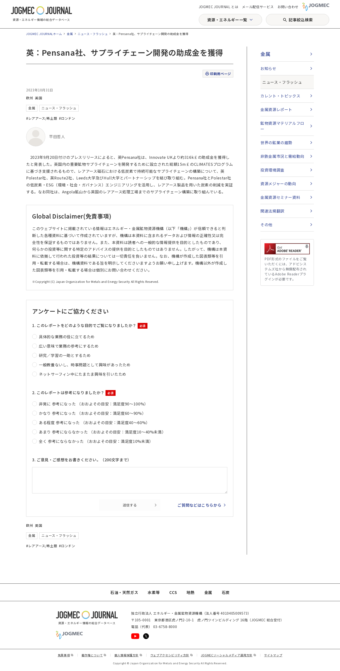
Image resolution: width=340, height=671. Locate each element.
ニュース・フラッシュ (93, 34)
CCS (173, 592)
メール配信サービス (258, 6)
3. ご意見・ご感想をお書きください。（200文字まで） (81, 460)
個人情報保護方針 (128, 655)
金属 (70, 34)
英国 (38, 97)
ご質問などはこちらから (199, 505)
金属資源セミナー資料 (280, 197)
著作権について (94, 655)
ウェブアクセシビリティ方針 (171, 655)
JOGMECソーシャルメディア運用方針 (228, 655)
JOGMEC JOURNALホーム (44, 34)
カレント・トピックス (280, 96)
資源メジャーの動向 (278, 183)
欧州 (29, 97)
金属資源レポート (276, 109)
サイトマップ (273, 655)
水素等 (154, 592)
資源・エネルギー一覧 (227, 20)
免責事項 (66, 655)
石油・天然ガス (124, 592)
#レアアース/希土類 (41, 118)
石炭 (226, 592)
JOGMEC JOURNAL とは (218, 6)
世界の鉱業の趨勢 (276, 142)
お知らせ (268, 68)
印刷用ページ (218, 73)
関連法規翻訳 (272, 211)
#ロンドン (67, 118)
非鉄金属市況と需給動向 (282, 156)
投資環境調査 (272, 170)
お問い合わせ (288, 6)
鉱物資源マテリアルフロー (282, 126)
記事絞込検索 (301, 20)
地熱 (190, 592)
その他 (266, 224)
